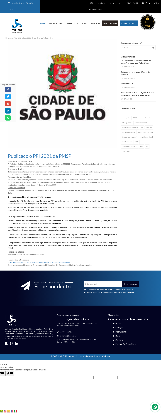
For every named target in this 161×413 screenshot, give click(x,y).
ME (142, 127)
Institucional (56, 23)
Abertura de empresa (129, 146)
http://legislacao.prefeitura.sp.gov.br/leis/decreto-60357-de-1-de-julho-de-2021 (39, 262)
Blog (84, 23)
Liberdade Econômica (130, 127)
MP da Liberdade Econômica (143, 118)
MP (147, 146)
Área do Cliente (128, 23)
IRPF (136, 142)
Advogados (126, 118)
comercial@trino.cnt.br (104, 3)
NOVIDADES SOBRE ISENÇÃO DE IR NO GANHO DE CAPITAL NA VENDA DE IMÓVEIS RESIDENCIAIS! (137, 95)
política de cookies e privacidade (120, 292)
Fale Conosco (110, 23)
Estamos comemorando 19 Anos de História (135, 73)
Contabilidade (127, 142)
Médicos (149, 127)
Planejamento (127, 123)
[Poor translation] (9, 373)
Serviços (71, 23)
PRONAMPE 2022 (128, 84)
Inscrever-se (130, 284)
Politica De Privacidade (125, 344)
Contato (95, 23)
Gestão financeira (128, 132)
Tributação (126, 151)
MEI (141, 146)
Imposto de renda (141, 123)
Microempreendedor (145, 132)
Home (42, 23)
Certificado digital (146, 137)
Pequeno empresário (129, 137)
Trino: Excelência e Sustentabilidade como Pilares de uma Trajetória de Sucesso (136, 63)
